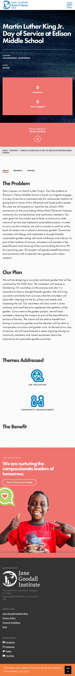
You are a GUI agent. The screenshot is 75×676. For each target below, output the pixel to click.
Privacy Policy (9, 618)
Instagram (9, 646)
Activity (31, 170)
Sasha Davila (37, 131)
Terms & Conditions (11, 622)
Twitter (7, 651)
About (6, 170)
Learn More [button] (23, 671)
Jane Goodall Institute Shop (15, 613)
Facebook (9, 642)
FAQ (5, 627)
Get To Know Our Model (19, 482)
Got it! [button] (68, 669)
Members (17, 170)
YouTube (8, 655)
